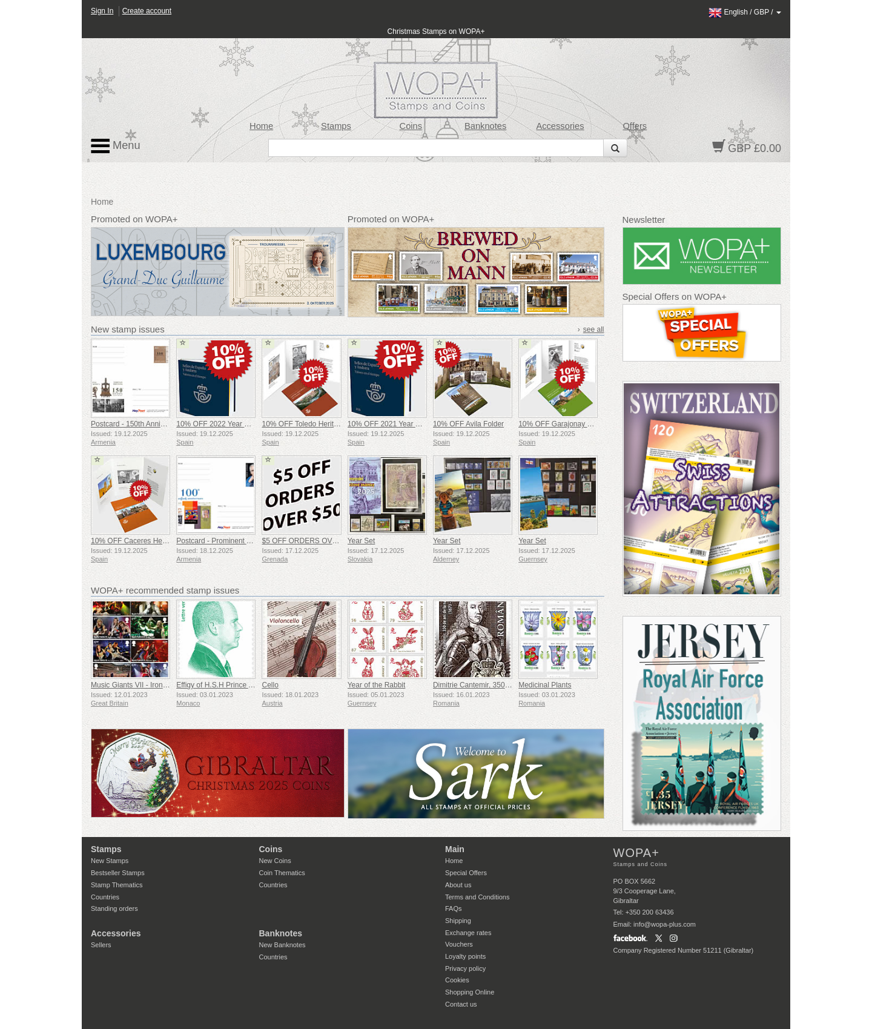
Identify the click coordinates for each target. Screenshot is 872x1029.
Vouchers (459, 944)
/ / (744, 12)
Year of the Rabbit (377, 685)
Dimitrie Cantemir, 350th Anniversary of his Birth (510, 685)
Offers (635, 126)
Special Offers (466, 872)
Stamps (336, 126)
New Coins (275, 860)
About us (458, 884)
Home (261, 126)
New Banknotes (282, 944)
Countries (105, 897)
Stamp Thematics (116, 884)
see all (593, 329)
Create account (146, 11)
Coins (411, 126)
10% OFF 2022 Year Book (218, 424)
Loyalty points (465, 956)
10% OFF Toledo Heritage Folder (315, 424)
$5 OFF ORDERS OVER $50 (309, 541)
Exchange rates (468, 932)
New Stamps (109, 860)
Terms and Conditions (477, 897)
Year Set (361, 541)
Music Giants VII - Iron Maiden (139, 685)
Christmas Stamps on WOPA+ (436, 31)
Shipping (458, 920)
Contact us (461, 1004)
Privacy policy (465, 968)
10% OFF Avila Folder (468, 424)
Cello (270, 685)
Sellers (101, 944)
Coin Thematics (282, 872)
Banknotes (485, 126)
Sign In (102, 11)
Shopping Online (469, 992)
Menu (115, 146)
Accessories (560, 126)
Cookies (457, 980)
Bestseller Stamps (118, 872)
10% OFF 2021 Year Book (390, 424)
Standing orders (114, 908)
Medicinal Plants (544, 685)
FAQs (453, 908)
